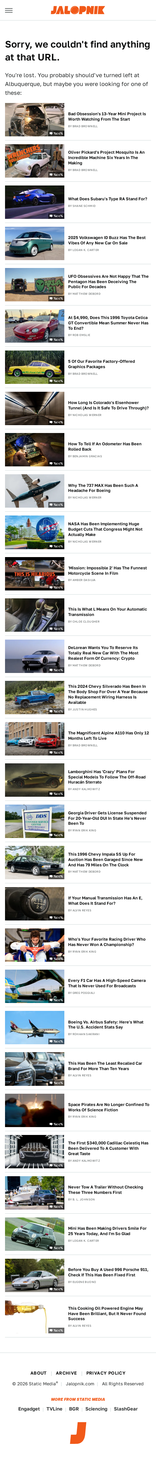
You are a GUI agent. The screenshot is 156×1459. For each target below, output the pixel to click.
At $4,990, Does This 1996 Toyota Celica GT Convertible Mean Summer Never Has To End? (108, 323)
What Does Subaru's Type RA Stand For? (107, 199)
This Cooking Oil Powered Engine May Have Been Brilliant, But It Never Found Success (107, 1313)
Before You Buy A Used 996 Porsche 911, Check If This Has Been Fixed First (108, 1272)
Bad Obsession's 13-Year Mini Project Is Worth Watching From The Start (107, 116)
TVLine (54, 1408)
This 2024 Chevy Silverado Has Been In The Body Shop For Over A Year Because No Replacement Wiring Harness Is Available (108, 694)
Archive (66, 1373)
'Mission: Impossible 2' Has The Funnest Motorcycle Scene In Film (107, 571)
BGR (74, 1408)
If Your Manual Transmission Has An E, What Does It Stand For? (105, 901)
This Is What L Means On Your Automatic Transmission (107, 612)
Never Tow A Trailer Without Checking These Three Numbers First (105, 1190)
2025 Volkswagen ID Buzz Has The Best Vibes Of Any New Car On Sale (107, 240)
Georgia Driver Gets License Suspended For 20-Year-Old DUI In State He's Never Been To (107, 818)
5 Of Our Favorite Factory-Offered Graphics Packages (101, 364)
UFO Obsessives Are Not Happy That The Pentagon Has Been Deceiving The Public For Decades (108, 281)
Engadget (29, 1408)
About (38, 1373)
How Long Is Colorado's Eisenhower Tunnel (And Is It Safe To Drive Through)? (108, 405)
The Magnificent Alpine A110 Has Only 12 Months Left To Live (108, 736)
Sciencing (96, 1408)
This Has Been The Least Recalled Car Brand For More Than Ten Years (105, 1066)
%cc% (58, 133)
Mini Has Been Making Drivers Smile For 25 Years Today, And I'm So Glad (107, 1231)
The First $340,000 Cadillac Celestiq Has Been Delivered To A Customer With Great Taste (108, 1148)
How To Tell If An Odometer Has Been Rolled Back (105, 447)
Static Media (42, 1383)
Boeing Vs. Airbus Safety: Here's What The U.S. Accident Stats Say (105, 1025)
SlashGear (126, 1408)
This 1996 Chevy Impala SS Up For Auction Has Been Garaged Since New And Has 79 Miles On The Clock (105, 859)
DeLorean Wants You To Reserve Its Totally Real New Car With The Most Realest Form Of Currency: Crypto (103, 653)
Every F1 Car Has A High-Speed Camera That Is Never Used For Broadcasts (107, 983)
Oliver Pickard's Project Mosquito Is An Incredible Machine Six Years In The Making (106, 157)
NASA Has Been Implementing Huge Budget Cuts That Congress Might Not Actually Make (105, 529)
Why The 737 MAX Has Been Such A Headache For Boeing (103, 488)
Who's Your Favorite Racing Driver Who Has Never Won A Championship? (107, 942)
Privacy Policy (106, 1373)
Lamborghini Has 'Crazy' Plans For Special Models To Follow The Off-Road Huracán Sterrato (107, 777)
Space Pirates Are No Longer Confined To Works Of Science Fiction (108, 1107)
